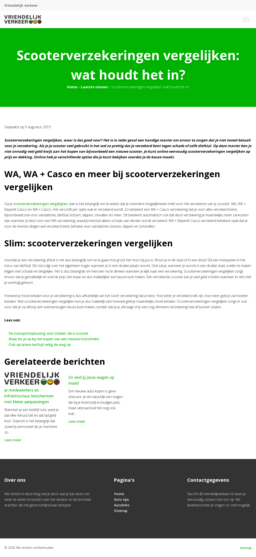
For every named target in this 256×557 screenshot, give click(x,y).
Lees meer (13, 440)
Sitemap (120, 510)
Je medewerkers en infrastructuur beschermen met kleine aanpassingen (29, 395)
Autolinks (122, 505)
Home (72, 87)
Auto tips (121, 499)
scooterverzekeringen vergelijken (40, 203)
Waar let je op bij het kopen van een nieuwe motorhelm (54, 339)
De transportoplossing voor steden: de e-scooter (48, 333)
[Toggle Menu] (246, 19)
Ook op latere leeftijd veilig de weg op (40, 344)
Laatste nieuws (94, 87)
